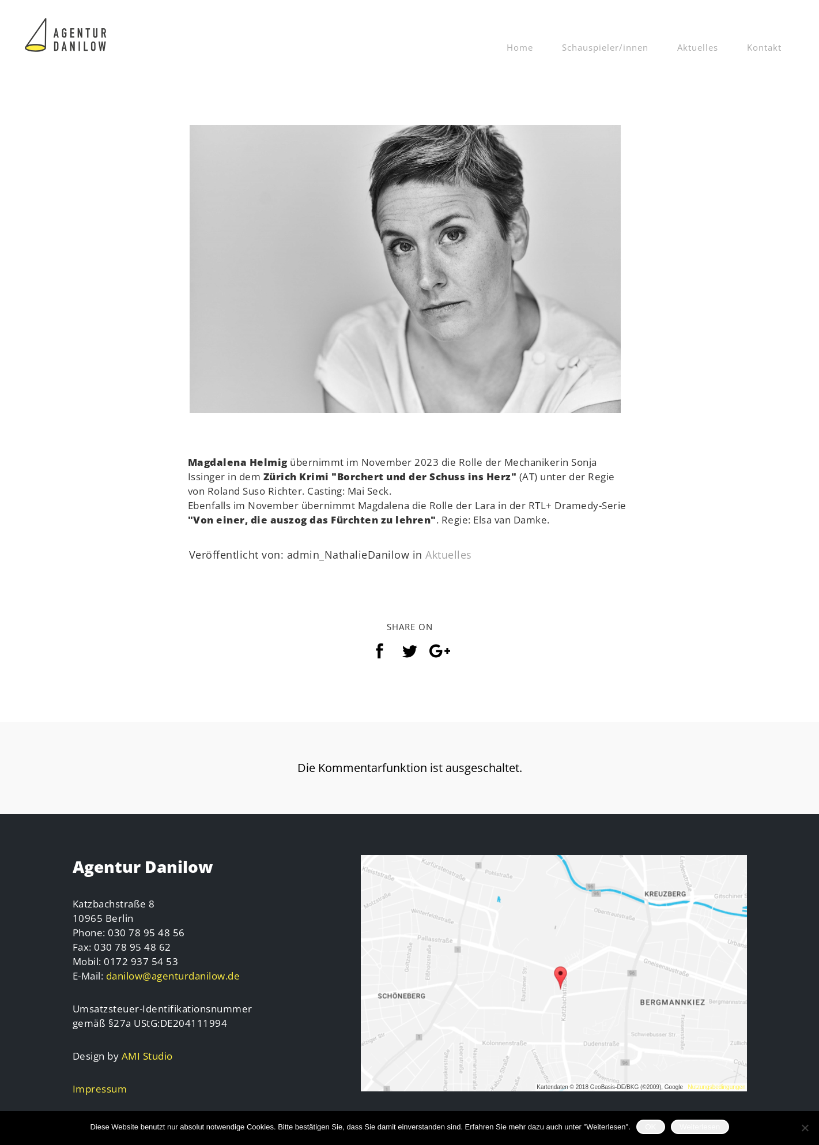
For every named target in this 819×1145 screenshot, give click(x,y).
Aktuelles (697, 47)
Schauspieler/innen (605, 47)
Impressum (100, 1088)
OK (650, 1127)
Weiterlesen (700, 1127)
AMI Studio (147, 1056)
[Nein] (804, 1127)
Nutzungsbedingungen (716, 1087)
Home (520, 47)
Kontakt (764, 47)
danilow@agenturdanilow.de (173, 975)
